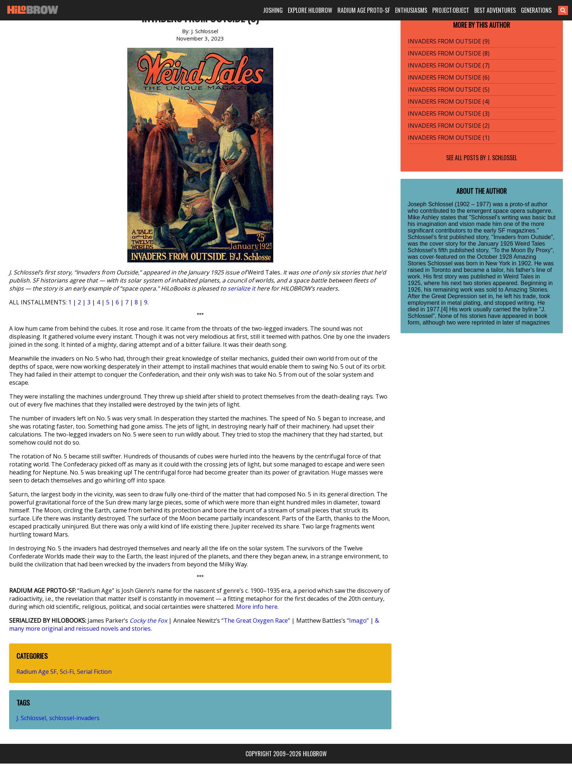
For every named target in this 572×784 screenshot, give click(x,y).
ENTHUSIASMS (411, 10)
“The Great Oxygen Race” (255, 620)
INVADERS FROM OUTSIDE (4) (449, 101)
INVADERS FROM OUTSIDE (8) (449, 53)
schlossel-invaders (74, 718)
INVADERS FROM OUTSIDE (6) (449, 77)
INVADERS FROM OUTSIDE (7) (449, 65)
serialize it (241, 288)
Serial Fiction (94, 672)
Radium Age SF (36, 672)
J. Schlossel (31, 718)
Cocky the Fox (148, 620)
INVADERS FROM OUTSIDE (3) (449, 113)
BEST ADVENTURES (495, 10)
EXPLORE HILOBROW (310, 10)
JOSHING (273, 10)
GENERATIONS (536, 10)
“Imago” (358, 620)
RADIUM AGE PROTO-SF (363, 10)
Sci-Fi (67, 672)
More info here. (257, 607)
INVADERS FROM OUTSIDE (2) (449, 126)
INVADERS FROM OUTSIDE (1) (449, 138)
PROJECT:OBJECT (450, 10)
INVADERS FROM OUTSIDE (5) (449, 89)
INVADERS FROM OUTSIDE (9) (449, 41)
